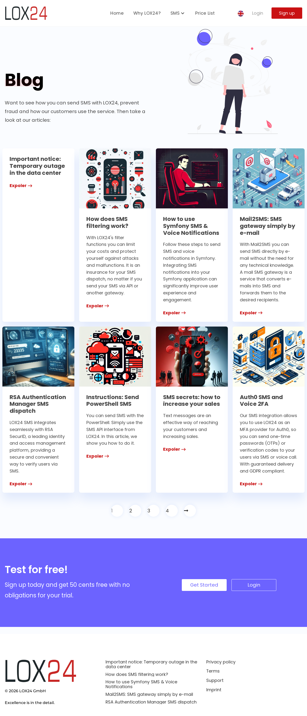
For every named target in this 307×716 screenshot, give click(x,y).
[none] (241, 14)
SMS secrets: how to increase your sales (188, 404)
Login (257, 13)
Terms (213, 671)
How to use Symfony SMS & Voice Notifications (191, 226)
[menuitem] (241, 14)
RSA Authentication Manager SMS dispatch (32, 407)
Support (215, 681)
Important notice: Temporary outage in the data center (38, 166)
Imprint (213, 690)
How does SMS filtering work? (107, 222)
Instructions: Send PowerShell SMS (113, 400)
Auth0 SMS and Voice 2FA (262, 400)
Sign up (287, 13)
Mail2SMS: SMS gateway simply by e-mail (268, 226)
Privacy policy (221, 662)
